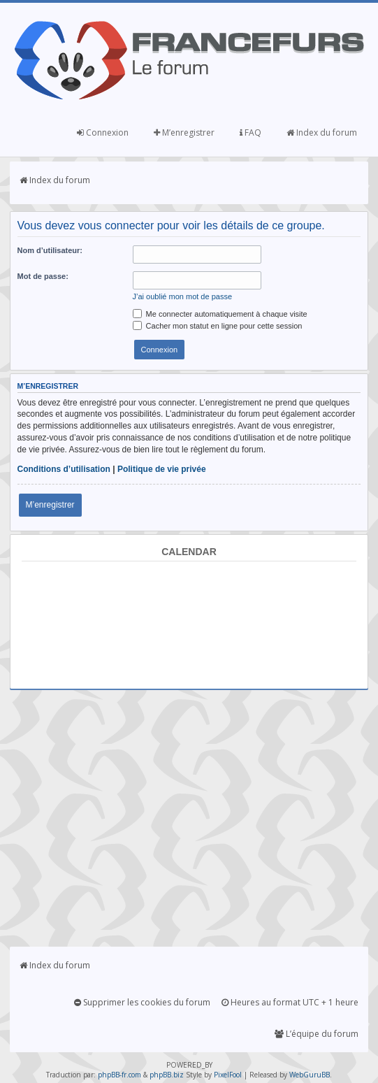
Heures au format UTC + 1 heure (289, 1002)
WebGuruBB (309, 1075)
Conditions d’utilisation (63, 469)
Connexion (103, 132)
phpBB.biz (167, 1075)
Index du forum (321, 132)
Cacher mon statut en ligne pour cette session (218, 326)
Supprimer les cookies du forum (142, 1002)
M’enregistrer (184, 132)
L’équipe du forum (316, 1034)
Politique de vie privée (161, 469)
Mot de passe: (42, 276)
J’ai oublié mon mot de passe (182, 296)
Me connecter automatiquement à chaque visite (220, 314)
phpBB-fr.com (119, 1075)
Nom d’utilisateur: (50, 250)
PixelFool (228, 1075)
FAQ (250, 132)
